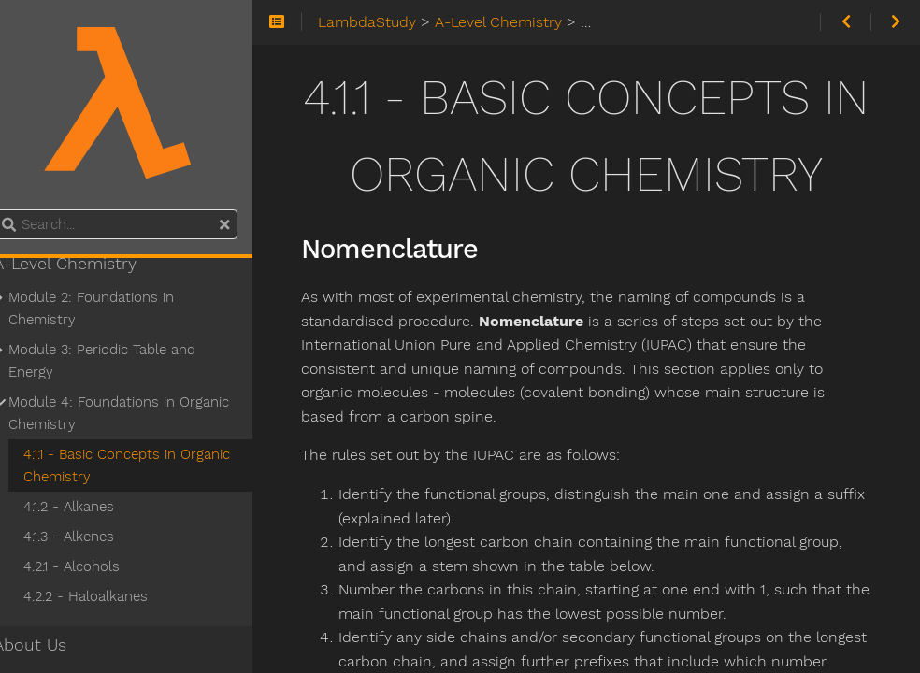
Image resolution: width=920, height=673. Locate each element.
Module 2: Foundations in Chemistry (112, 308)
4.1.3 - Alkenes (90, 536)
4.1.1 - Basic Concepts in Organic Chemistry (148, 465)
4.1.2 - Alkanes (90, 506)
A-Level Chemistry (86, 263)
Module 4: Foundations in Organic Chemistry (140, 413)
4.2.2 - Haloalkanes (107, 596)
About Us (51, 645)
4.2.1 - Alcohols (93, 566)
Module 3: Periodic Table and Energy (123, 360)
